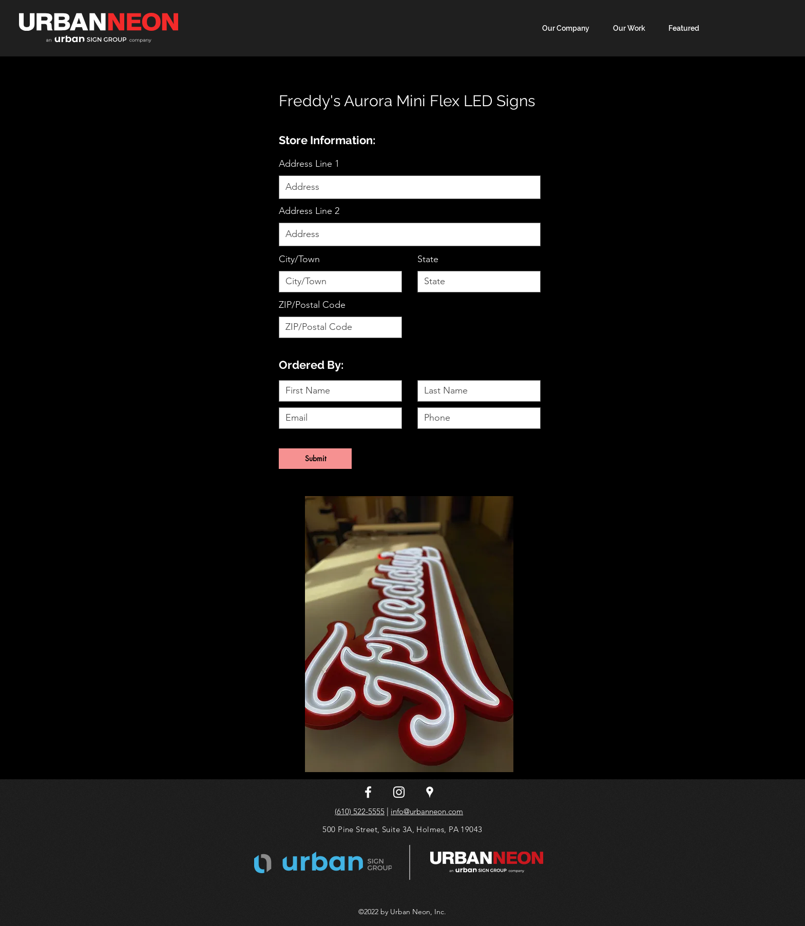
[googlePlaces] (429, 792)
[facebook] (368, 792)
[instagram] (399, 792)
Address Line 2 (309, 210)
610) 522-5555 (361, 811)
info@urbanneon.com (427, 811)
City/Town (299, 259)
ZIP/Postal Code (312, 304)
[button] (680, 28)
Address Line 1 (309, 163)
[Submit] (315, 458)
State (427, 259)
